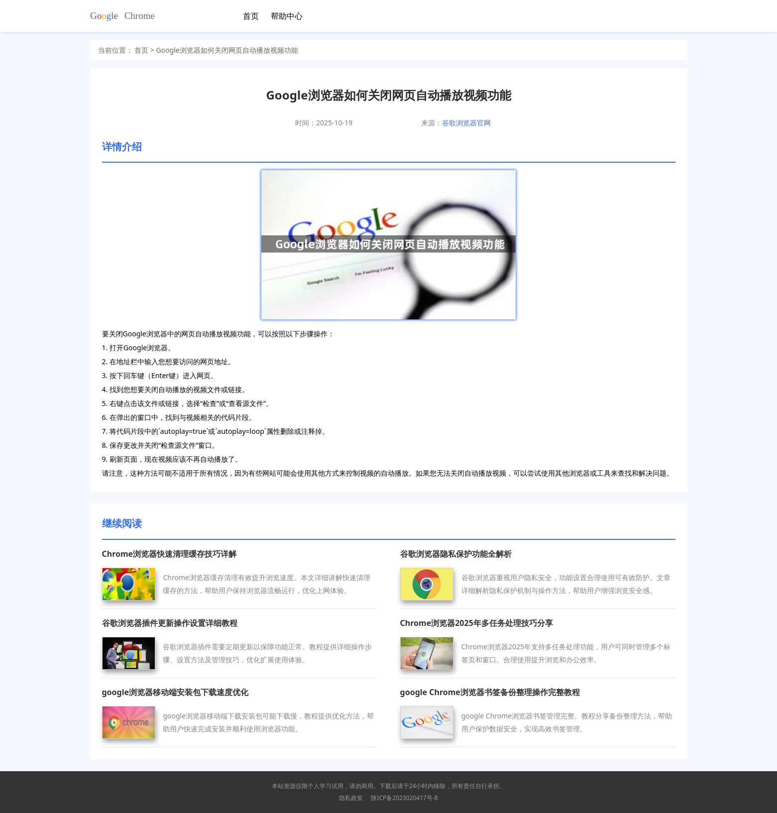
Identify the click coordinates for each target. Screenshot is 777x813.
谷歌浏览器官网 (466, 122)
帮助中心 (287, 15)
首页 (251, 15)
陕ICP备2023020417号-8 (404, 798)
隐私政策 (351, 798)
